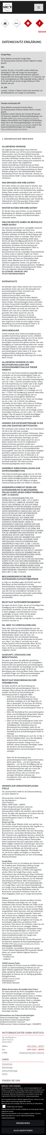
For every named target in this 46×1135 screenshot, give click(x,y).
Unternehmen (7, 1064)
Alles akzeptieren (23, 1130)
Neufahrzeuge (7, 1067)
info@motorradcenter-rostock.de (27, 1005)
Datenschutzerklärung (32, 1096)
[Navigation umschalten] (38, 7)
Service (4, 1074)
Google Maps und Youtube (14, 1106)
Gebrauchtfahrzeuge (9, 1071)
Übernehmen (23, 1123)
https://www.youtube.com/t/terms (26, 118)
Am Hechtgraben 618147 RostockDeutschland (9, 1039)
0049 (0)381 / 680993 (35, 1046)
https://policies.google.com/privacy (14, 129)
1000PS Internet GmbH (11, 978)
